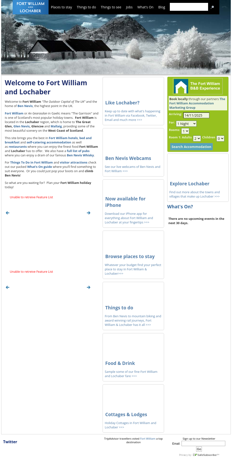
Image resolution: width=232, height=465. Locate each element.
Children (208, 137)
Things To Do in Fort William (31, 162)
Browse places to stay (130, 256)
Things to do (86, 7)
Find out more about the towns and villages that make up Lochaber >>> (194, 194)
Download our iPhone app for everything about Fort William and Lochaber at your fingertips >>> (129, 217)
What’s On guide (39, 166)
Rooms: (174, 130)
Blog (161, 7)
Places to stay (61, 7)
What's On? (180, 206)
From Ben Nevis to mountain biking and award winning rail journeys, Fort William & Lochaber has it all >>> (133, 320)
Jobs (129, 7)
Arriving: (175, 114)
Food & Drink (120, 363)
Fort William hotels (63, 138)
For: (172, 122)
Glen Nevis (21, 126)
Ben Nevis (25, 106)
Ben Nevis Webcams (128, 158)
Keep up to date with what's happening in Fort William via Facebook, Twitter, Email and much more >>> (132, 115)
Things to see (111, 7)
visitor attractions (73, 162)
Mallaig (56, 126)
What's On (146, 7)
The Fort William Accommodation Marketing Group (197, 103)
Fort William (14, 113)
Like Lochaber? (122, 102)
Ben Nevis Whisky (80, 155)
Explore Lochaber (190, 183)
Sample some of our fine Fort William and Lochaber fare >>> (131, 373)
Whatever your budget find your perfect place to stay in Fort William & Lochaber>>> (133, 269)
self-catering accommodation (49, 142)
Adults (187, 137)
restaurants (18, 146)
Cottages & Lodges (126, 414)
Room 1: (175, 137)
